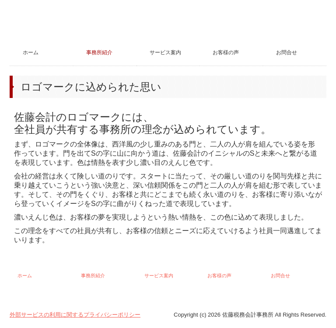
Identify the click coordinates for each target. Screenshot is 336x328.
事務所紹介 (99, 52)
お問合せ (286, 52)
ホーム (30, 52)
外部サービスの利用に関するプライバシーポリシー (75, 314)
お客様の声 (226, 52)
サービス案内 (165, 52)
